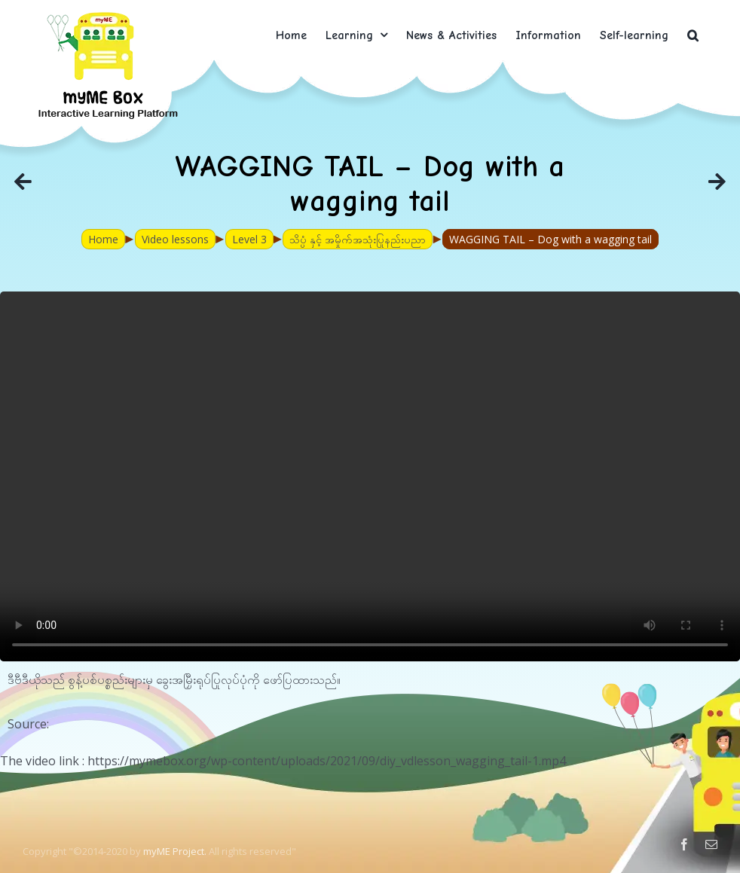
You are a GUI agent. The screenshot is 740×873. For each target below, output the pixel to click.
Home (103, 239)
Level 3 (249, 239)
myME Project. (174, 851)
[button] (693, 35)
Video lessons (175, 239)
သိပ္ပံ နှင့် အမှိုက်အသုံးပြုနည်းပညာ (357, 239)
